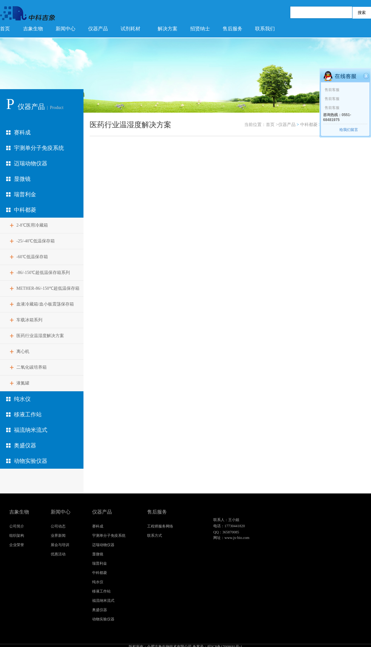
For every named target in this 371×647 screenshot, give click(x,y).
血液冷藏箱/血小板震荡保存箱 (45, 304)
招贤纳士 (200, 28)
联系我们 (265, 28)
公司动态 (58, 526)
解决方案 (167, 28)
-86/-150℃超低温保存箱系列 (43, 272)
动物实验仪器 (30, 461)
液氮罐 (22, 383)
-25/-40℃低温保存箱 (35, 241)
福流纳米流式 (30, 430)
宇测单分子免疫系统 (39, 148)
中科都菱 (25, 210)
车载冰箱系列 (29, 320)
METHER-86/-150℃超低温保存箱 (47, 288)
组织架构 (16, 535)
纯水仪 (22, 399)
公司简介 (16, 526)
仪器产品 (98, 28)
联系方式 (154, 535)
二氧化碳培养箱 (31, 367)
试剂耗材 (130, 28)
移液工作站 (28, 414)
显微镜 (22, 179)
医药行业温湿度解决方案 (40, 335)
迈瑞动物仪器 (30, 163)
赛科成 (22, 132)
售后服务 (232, 28)
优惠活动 (58, 554)
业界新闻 (58, 535)
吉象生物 (33, 28)
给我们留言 (348, 130)
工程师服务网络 (160, 526)
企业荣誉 (16, 545)
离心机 (22, 351)
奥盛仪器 (25, 445)
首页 (5, 28)
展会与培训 (60, 545)
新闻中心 (65, 28)
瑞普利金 (25, 194)
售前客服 (332, 90)
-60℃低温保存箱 (32, 256)
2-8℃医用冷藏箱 (32, 225)
